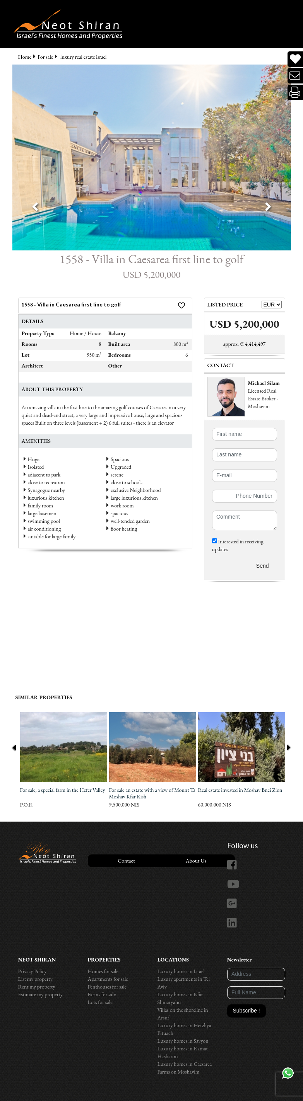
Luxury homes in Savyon (183, 1040)
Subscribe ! (246, 1010)
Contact (126, 860)
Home (25, 56)
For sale (45, 56)
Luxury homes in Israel (181, 971)
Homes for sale (103, 971)
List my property (35, 978)
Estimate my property (40, 994)
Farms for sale (102, 994)
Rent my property (36, 986)
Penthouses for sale (107, 986)
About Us (196, 860)
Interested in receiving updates (238, 545)
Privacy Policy (32, 971)
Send (262, 566)
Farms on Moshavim (178, 1071)
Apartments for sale (108, 978)
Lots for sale (100, 1002)
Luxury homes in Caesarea (184, 1063)
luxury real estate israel (83, 56)
